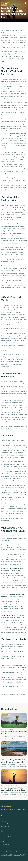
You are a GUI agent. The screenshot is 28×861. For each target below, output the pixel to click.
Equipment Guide (5, 823)
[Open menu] (25, 3)
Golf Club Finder (5, 826)
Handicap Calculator (6, 834)
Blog (2, 819)
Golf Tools (3, 821)
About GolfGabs (5, 844)
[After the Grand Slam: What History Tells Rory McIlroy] (14, 726)
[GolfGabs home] (6, 3)
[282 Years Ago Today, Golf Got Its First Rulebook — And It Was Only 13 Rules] (14, 754)
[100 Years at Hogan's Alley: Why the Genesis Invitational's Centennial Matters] (14, 782)
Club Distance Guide (6, 836)
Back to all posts (6, 698)
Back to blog (5, 26)
